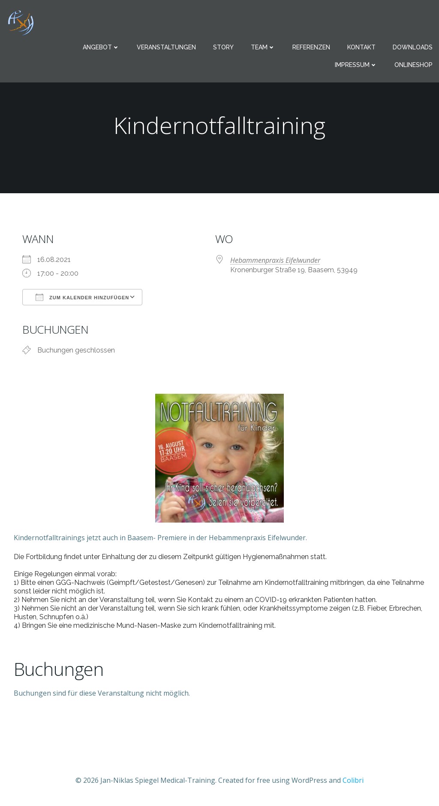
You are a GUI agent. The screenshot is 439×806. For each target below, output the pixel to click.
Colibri (353, 780)
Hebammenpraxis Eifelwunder (275, 260)
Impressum (356, 64)
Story (223, 47)
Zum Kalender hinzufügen (82, 297)
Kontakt (361, 47)
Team (263, 47)
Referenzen (311, 47)
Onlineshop (413, 64)
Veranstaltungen (166, 47)
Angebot (101, 47)
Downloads (413, 47)
